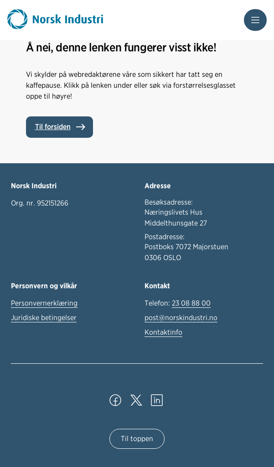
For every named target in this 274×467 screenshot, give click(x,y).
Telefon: (178, 303)
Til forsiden (53, 126)
